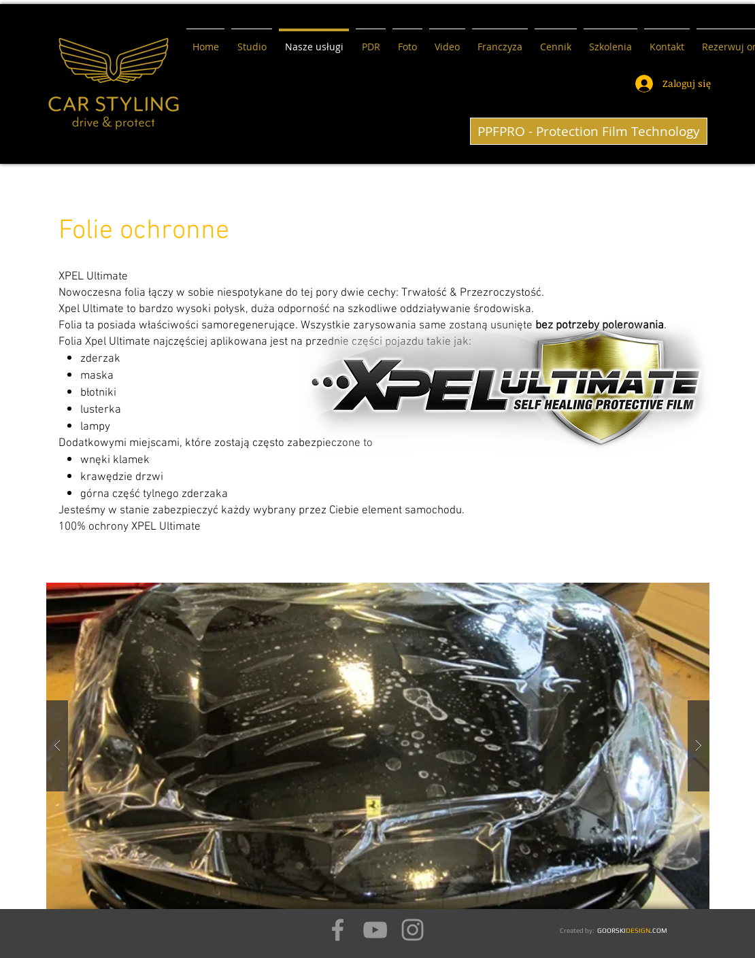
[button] (377, 746)
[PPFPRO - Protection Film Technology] (588, 131)
